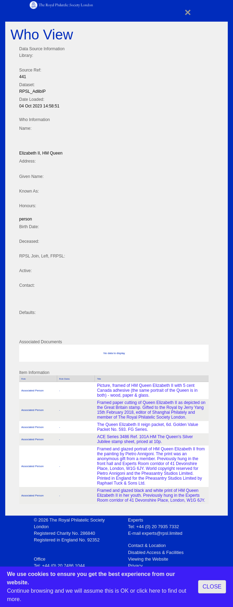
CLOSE (212, 587)
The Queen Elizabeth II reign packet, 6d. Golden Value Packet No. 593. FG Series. (147, 427)
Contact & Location (147, 545)
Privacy (135, 565)
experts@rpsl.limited (162, 533)
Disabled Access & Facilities (155, 552)
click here (148, 591)
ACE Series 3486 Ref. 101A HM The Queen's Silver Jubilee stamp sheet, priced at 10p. (145, 439)
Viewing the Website (148, 559)
